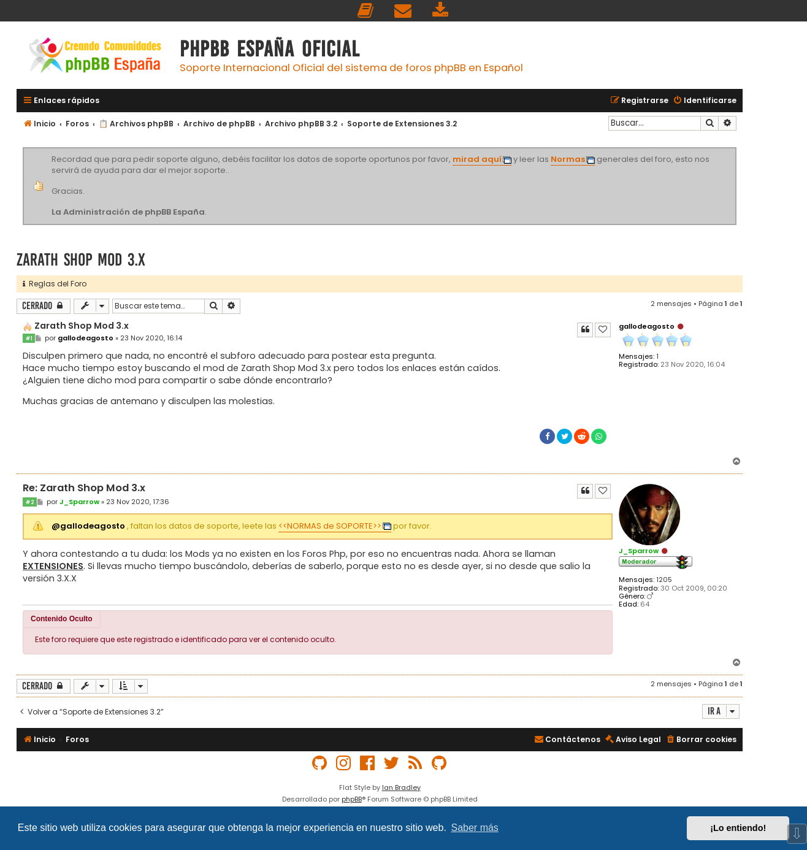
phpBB (352, 799)
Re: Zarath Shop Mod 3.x (84, 488)
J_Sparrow (639, 551)
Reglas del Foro (54, 283)
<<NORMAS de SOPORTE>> (329, 526)
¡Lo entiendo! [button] (738, 828)
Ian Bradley (401, 787)
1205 (664, 580)
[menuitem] (366, 10)
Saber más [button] (475, 827)
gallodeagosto (647, 326)
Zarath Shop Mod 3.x (81, 259)
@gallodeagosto (88, 526)
